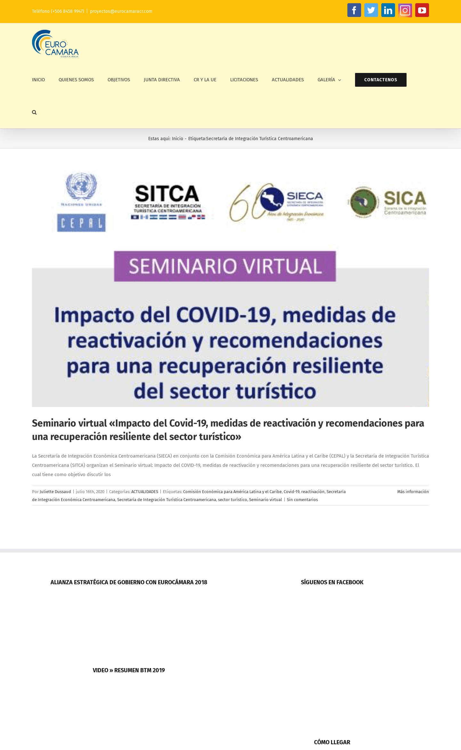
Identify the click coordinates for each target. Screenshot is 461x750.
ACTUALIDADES (144, 491)
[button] (34, 112)
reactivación (313, 491)
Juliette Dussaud (55, 491)
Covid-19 (291, 491)
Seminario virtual (265, 499)
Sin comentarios (302, 499)
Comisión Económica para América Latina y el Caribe (232, 491)
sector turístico (232, 499)
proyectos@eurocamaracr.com (121, 11)
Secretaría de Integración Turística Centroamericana (166, 499)
